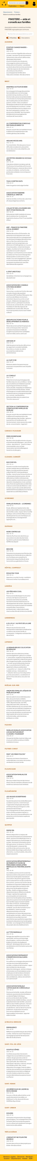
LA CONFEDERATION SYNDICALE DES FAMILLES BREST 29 (19, 128)
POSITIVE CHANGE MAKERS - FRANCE (19, 61)
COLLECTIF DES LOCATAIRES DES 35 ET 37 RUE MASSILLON (19, 214)
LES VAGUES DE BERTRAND (19, 807)
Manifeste (29, 1157)
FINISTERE (17, 12)
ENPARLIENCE (19, 1032)
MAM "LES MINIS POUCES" (19, 758)
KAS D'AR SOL (19, 476)
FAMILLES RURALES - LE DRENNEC (19, 511)
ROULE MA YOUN (19, 576)
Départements (7, 12)
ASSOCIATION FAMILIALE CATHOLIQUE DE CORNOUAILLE (19, 1000)
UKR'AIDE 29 (19, 347)
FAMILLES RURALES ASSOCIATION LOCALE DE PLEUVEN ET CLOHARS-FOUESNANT (19, 736)
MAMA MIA (19, 842)
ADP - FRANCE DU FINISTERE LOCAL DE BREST (19, 245)
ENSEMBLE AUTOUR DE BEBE (19, 101)
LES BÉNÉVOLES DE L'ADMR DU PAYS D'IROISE (19, 1095)
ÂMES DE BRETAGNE (19, 443)
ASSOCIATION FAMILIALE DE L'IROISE (19, 779)
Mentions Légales (9, 1157)
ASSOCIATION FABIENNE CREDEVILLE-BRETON (19, 197)
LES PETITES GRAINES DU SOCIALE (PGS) (19, 166)
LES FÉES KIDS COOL (19, 601)
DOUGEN (19, 1119)
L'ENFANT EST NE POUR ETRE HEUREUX (19, 1141)
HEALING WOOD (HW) (19, 146)
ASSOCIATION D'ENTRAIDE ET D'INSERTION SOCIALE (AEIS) (19, 967)
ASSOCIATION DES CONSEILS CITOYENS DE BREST (19, 298)
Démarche (20, 1157)
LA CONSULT (19, 387)
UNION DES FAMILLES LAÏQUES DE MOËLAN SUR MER (19, 704)
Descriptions (24, 38)
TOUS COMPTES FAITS (19, 183)
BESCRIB (19, 555)
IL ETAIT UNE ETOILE (19, 275)
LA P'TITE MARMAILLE (19, 940)
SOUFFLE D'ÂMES (19, 1063)
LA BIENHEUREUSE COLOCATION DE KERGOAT (19, 663)
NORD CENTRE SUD (19, 537)
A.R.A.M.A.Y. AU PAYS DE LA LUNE (19, 629)
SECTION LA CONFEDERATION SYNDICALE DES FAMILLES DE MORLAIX (19, 415)
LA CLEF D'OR (19, 364)
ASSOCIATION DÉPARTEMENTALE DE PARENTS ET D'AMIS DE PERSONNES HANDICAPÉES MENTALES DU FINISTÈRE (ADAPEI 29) (19, 893)
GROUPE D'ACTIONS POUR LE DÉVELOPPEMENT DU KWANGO (19, 326)
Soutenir (7, 1158)
